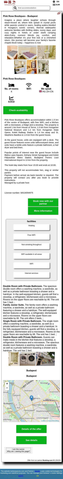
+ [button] (7, 384)
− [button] (7, 388)
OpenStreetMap (53, 421)
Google (37, 471)
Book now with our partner (43, 202)
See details (31, 440)
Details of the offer (31, 429)
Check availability (18, 110)
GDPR (20, 476)
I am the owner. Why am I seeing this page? (18, 450)
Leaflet (43, 421)
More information (43, 211)
